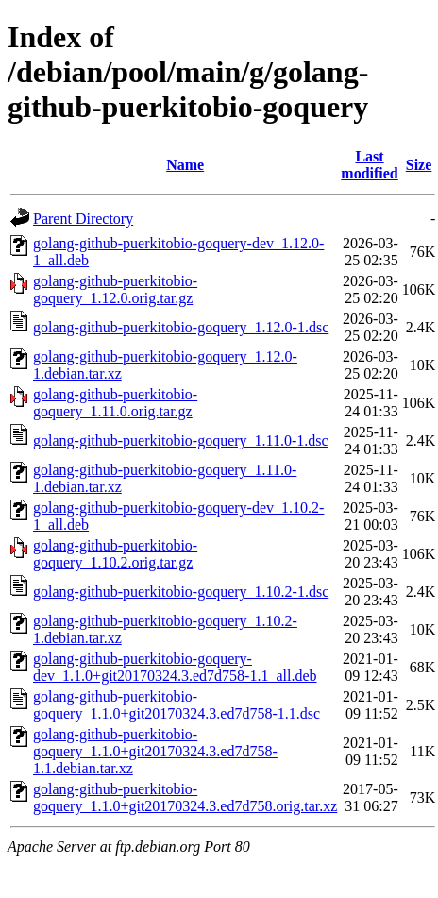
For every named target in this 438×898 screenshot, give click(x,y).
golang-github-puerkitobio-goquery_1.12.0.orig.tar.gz (115, 289)
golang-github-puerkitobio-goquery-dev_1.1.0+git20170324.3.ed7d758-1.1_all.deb (175, 667)
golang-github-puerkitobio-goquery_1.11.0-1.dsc (180, 440)
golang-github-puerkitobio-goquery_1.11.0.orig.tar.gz (115, 402)
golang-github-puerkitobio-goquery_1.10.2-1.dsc (180, 592)
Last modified (369, 164)
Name (185, 165)
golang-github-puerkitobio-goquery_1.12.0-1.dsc (180, 327)
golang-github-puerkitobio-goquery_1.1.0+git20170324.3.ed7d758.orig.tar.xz (185, 797)
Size (419, 165)
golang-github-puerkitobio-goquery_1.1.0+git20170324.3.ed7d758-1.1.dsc (176, 704)
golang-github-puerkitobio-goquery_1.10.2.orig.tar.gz (115, 553)
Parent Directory (83, 219)
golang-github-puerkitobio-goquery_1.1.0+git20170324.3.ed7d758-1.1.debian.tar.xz (155, 751)
